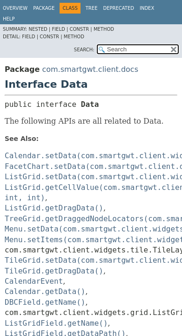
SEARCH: (84, 49)
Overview (15, 8)
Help (8, 18)
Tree (92, 8)
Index (147, 8)
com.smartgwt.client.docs (90, 69)
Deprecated (118, 8)
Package (43, 8)
